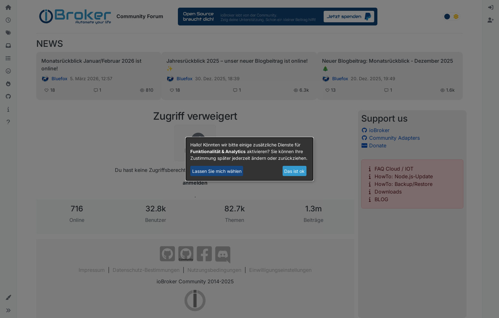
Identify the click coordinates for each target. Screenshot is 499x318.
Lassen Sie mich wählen (217, 171)
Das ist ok (294, 171)
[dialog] (249, 159)
